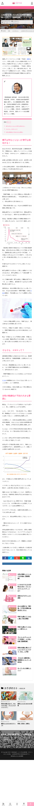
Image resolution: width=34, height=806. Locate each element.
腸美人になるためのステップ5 (8, 724)
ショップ (23, 804)
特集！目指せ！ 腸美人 (24, 723)
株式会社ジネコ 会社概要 (17, 756)
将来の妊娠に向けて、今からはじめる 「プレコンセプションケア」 (8, 705)
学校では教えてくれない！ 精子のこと (24, 628)
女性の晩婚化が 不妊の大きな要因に (13, 132)
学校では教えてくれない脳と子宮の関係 (24, 617)
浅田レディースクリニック (12, 23)
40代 (15, 658)
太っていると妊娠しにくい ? (24, 669)
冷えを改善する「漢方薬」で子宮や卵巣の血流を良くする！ (24, 608)
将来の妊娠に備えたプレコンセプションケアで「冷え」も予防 (24, 650)
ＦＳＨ (4, 380)
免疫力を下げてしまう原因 (24, 597)
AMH (28, 59)
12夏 (4, 23)
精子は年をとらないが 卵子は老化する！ (14, 126)
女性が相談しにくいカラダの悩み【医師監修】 (24, 576)
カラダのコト (16, 21)
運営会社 (3, 804)
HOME (4, 30)
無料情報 (10, 804)
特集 (9, 30)
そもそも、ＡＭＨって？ (11, 129)
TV (17, 804)
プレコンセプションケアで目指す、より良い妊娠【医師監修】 (24, 639)
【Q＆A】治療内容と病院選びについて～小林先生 (24, 660)
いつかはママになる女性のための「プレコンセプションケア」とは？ (24, 588)
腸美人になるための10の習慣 (25, 704)
